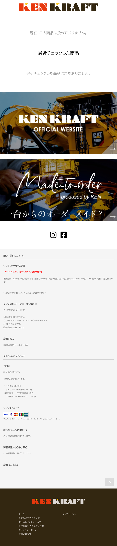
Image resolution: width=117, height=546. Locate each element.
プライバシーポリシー (29, 530)
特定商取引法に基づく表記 (31, 526)
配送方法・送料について (30, 522)
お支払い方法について (29, 518)
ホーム (22, 514)
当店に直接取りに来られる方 (15, 345)
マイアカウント (69, 514)
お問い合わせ (25, 534)
